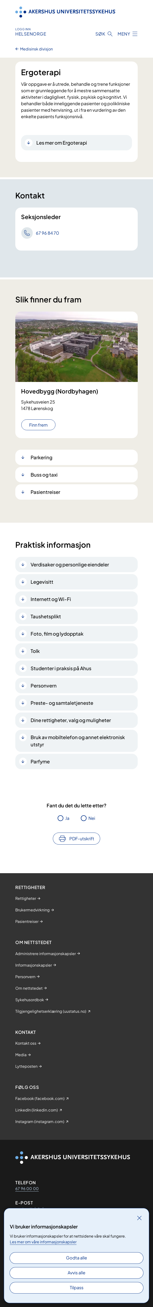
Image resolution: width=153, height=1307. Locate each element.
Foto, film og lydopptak (57, 634)
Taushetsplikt (46, 616)
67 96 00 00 (27, 1188)
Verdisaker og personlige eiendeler (70, 564)
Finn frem (38, 425)
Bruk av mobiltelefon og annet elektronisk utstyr (78, 740)
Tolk (35, 651)
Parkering (41, 457)
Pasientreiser (45, 492)
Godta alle (76, 1257)
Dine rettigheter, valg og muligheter (71, 720)
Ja (67, 818)
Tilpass (76, 1287)
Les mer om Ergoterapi (61, 143)
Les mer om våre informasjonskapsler (43, 1241)
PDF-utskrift (81, 838)
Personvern (44, 685)
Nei (91, 818)
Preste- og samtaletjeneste (62, 703)
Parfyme (40, 761)
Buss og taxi (44, 475)
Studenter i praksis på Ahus (61, 668)
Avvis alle (76, 1272)
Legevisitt (42, 582)
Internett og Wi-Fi (51, 599)
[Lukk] (139, 1218)
